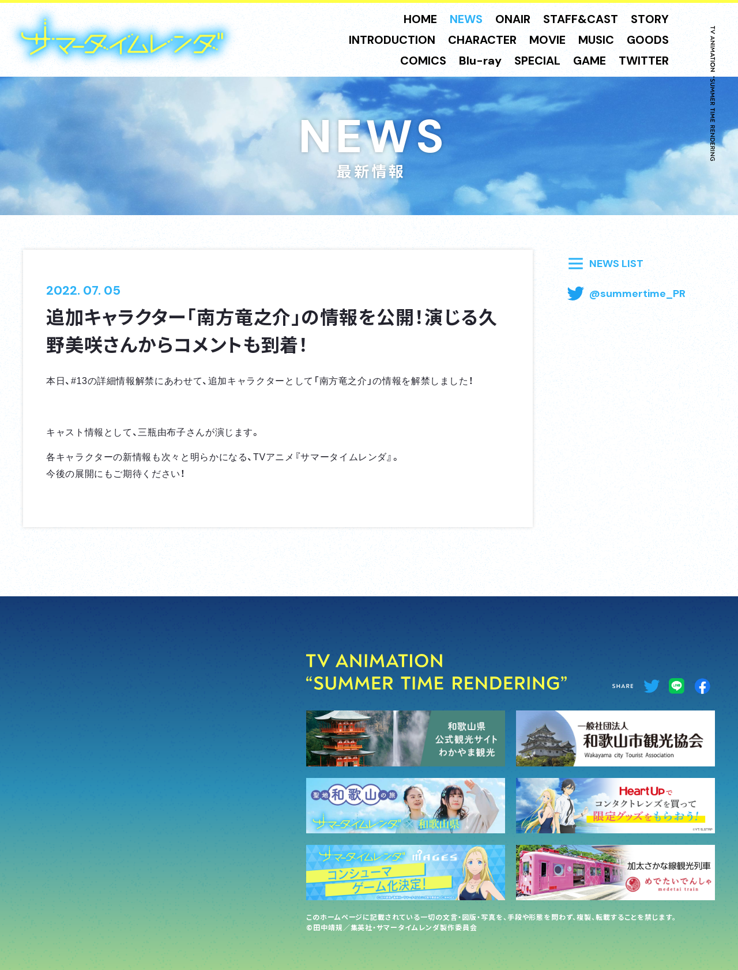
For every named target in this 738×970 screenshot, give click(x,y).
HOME (420, 19)
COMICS (423, 60)
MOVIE (547, 39)
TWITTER (644, 60)
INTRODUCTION (392, 39)
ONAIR (512, 19)
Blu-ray (480, 60)
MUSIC (596, 39)
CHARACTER (482, 39)
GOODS (648, 39)
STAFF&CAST (580, 19)
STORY (650, 19)
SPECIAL (537, 60)
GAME (589, 60)
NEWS (466, 19)
